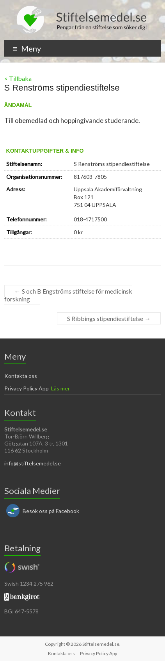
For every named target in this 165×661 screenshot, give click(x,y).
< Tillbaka (18, 78)
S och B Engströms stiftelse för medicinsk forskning (68, 295)
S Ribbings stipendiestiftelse (109, 318)
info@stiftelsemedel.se (32, 463)
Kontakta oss (20, 375)
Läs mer (60, 388)
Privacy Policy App (26, 388)
